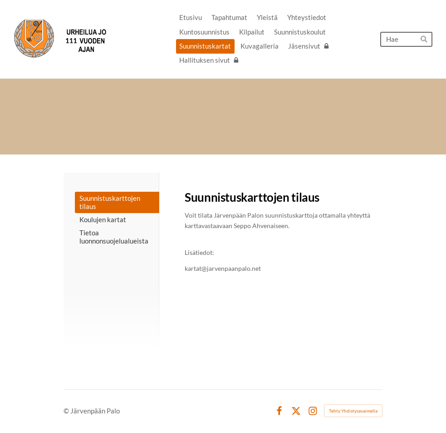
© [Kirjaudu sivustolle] (67, 411)
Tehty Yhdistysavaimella (353, 410)
